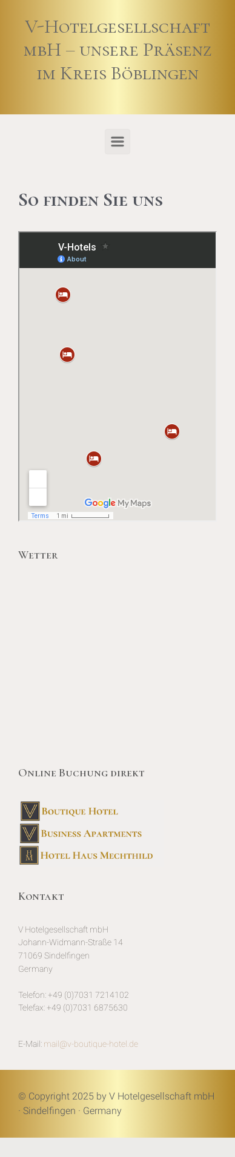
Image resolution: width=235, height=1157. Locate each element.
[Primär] (117, 141)
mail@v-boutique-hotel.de (91, 1044)
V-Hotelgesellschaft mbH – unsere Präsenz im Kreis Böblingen (118, 50)
